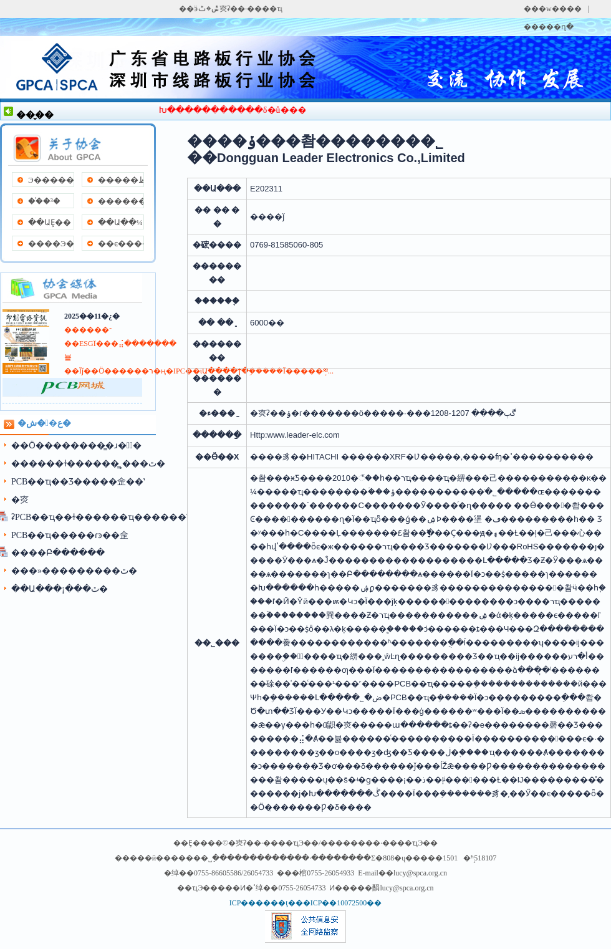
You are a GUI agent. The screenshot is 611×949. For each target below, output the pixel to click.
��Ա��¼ (120, 222)
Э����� (51, 180)
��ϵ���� (120, 243)
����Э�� (51, 243)
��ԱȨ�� (49, 222)
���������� (120, 201)
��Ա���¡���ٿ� (59, 589)
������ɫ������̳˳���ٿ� (88, 463)
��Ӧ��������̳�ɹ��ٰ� (76, 445)
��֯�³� (44, 201)
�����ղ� (549, 26)
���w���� (553, 8)
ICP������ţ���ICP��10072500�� (305, 902)
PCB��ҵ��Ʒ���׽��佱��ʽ (78, 481)
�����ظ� (120, 180)
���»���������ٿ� (74, 571)
